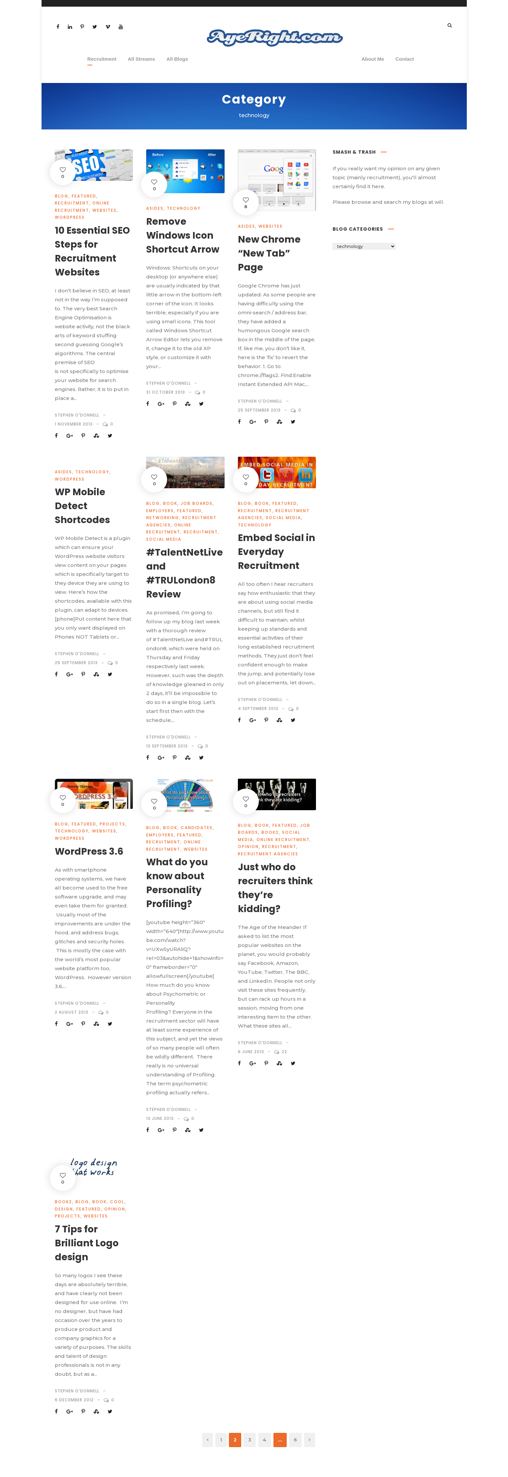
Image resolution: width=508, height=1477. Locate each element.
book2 (270, 832)
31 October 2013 (165, 392)
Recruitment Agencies (268, 854)
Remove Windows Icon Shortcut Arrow (182, 235)
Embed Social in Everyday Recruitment (276, 551)
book (170, 503)
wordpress (70, 217)
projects (112, 824)
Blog (61, 196)
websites (104, 210)
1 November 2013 (74, 424)
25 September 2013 (259, 410)
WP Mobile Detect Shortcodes (82, 506)
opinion (248, 846)
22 (284, 1051)
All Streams (141, 59)
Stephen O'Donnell (77, 415)
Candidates (197, 827)
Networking (162, 517)
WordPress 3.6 (89, 851)
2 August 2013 (71, 1012)
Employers (160, 510)
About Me (372, 59)
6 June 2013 (251, 1051)
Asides (154, 208)
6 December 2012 (74, 1400)
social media (163, 539)
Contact (404, 59)
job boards (197, 503)
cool (117, 1202)
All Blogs (177, 59)
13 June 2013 (160, 1118)
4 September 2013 (258, 708)
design (64, 1209)
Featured (84, 196)
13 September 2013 (167, 746)
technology (184, 208)
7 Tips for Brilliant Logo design (87, 1243)
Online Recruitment (283, 839)
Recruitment (102, 59)
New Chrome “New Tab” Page (269, 253)
